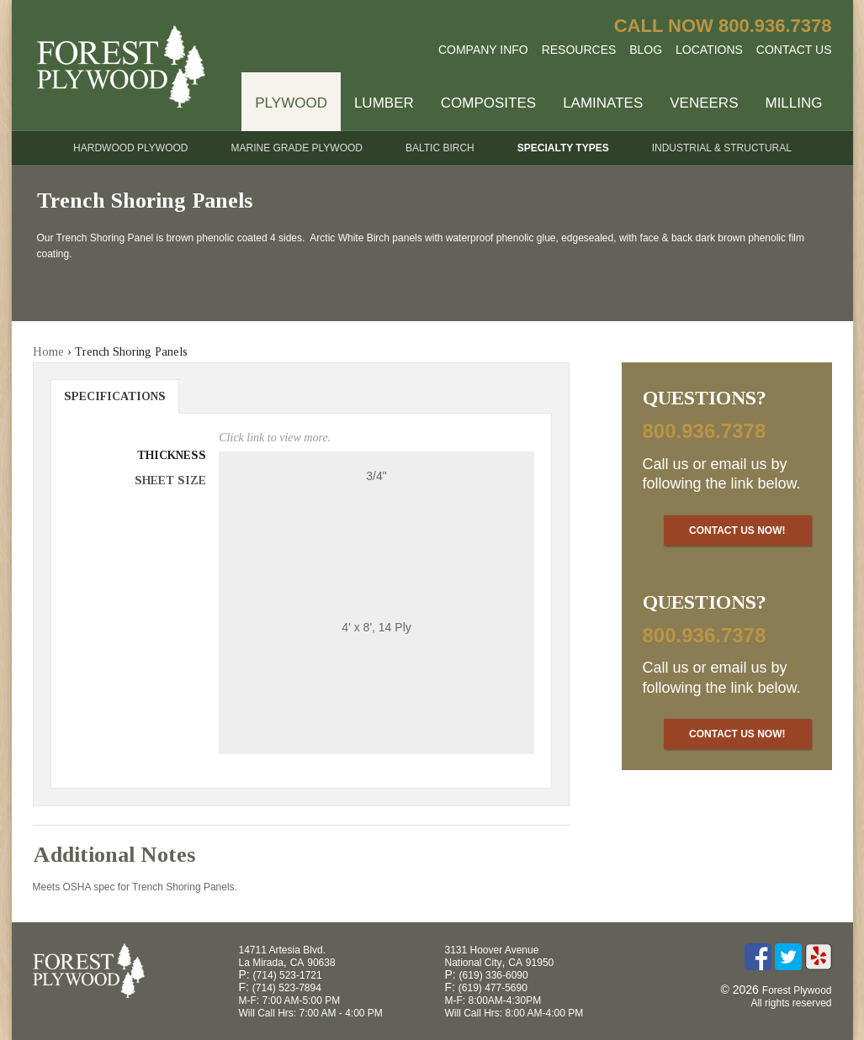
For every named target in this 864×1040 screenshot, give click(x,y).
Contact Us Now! (737, 530)
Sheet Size (170, 480)
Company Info (483, 49)
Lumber (384, 103)
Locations (709, 49)
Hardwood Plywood (130, 148)
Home (48, 352)
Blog (645, 49)
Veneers (704, 103)
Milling (793, 103)
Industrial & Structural (722, 148)
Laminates (603, 103)
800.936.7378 (775, 25)
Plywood (291, 103)
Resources (579, 49)
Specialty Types (563, 148)
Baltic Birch (439, 148)
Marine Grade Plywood (297, 148)
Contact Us (794, 49)
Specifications (115, 396)
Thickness (171, 455)
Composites (488, 103)
